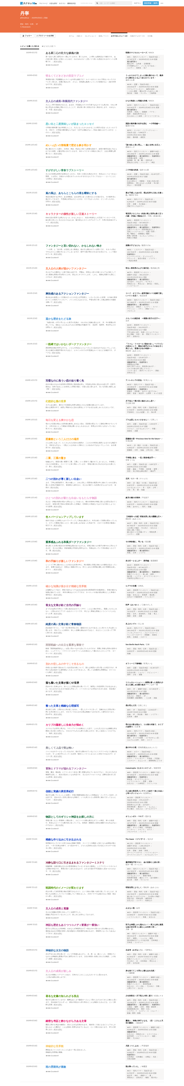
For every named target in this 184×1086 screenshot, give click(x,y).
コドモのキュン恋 (152, 738)
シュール (143, 938)
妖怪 (141, 158)
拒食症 (129, 391)
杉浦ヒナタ (158, 996)
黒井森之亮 (155, 268)
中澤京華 (129, 441)
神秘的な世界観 (55, 1046)
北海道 (135, 637)
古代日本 (136, 963)
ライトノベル (152, 783)
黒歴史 (138, 68)
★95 (129, 668)
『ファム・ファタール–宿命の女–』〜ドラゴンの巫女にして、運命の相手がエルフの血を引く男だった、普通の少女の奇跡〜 (144, 346)
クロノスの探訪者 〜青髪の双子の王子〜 (143, 318)
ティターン (131, 829)
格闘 (128, 616)
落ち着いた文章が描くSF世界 (62, 682)
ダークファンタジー (151, 576)
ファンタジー (149, 597)
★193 (129, 752)
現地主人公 (131, 284)
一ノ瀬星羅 (130, 973)
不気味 (149, 758)
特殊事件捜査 (132, 878)
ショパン (141, 672)
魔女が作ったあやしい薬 (149, 91)
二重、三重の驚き (56, 458)
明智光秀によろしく (134, 887)
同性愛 (137, 391)
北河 (127, 479)
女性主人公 (131, 373)
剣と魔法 (130, 809)
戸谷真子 (145, 498)
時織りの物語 (132, 238)
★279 (129, 272)
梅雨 (147, 1077)
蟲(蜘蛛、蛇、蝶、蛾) (135, 160)
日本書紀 (139, 1057)
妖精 (140, 851)
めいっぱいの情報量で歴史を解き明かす (69, 145)
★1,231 (130, 843)
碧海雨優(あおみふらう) (147, 747)
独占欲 (129, 93)
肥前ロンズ (130, 147)
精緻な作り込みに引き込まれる (63, 839)
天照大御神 (131, 1059)
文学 (128, 963)
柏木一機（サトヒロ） (140, 479)
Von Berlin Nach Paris (135, 644)
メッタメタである (147, 66)
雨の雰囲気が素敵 (56, 1066)
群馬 (128, 637)
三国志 (129, 1007)
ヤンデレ (143, 93)
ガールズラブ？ (151, 809)
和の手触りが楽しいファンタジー (65, 561)
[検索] (97, 3)
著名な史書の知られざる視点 (62, 996)
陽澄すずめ (130, 126)
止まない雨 (130, 908)
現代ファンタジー (139, 57)
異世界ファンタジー (141, 220)
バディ (140, 309)
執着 (136, 93)
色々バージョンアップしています (65, 516)
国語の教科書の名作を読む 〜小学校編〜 (143, 123)
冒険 (150, 781)
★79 (129, 424)
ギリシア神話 (138, 827)
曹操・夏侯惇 (151, 1007)
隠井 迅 (148, 816)
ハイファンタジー (133, 781)
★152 (129, 384)
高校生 (129, 431)
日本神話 (154, 940)
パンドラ (143, 832)
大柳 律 (129, 929)
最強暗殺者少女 (133, 1009)
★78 (129, 407)
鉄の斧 (129, 880)
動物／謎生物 (132, 236)
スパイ (155, 307)
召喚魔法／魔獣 (144, 234)
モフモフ (148, 282)
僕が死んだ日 (131, 705)
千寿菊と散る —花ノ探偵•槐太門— (140, 458)
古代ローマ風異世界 (134, 597)
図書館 (129, 450)
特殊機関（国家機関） (135, 698)
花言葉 (148, 469)
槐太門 (152, 471)
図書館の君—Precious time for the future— (144, 439)
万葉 (149, 614)
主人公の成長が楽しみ (58, 971)
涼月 (127, 321)
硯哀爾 (148, 542)
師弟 (146, 851)
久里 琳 (137, 727)
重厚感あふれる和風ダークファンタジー (69, 542)
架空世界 (130, 1036)
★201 (129, 731)
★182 (129, 199)
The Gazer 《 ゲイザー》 (136, 839)
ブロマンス (131, 311)
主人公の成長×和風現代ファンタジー (67, 101)
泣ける (140, 988)
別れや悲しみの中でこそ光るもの (65, 663)
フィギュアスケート (134, 633)
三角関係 (153, 93)
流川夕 (150, 839)
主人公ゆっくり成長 (134, 116)
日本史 (129, 942)
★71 (129, 464)
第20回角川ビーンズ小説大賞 (138, 940)
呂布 (142, 1007)
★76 (129, 1000)
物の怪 (129, 576)
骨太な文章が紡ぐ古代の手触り (63, 605)
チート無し (140, 986)
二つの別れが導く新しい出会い (63, 479)
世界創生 (148, 827)
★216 (129, 151)
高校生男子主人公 (139, 114)
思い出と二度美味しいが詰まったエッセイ (70, 123)
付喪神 (129, 112)
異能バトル (149, 309)
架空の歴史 (142, 258)
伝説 (138, 334)
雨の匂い (154, 1077)
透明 (128, 393)
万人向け (144, 528)
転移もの (148, 900)
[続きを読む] (81, 59)
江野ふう (154, 420)
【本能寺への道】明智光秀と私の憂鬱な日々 (143, 516)
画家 (128, 469)
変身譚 (144, 595)
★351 (129, 220)
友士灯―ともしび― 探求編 (137, 561)
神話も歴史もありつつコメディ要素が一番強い (72, 925)
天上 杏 (141, 624)
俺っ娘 (145, 574)
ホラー (136, 752)
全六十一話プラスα (149, 391)
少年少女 (149, 450)
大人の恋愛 (140, 412)
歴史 (128, 614)
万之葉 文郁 (130, 403)
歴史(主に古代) (132, 162)
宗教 (157, 986)
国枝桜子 (139, 1023)
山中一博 (154, 685)
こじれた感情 (132, 91)
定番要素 (147, 64)
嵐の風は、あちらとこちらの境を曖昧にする (71, 193)
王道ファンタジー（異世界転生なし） (141, 229)
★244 (129, 130)
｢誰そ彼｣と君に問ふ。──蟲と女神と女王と (143, 145)
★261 (129, 250)
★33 (129, 1027)
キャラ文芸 (158, 393)
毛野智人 (148, 950)
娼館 (128, 738)
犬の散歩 (142, 204)
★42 (129, 649)
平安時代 (130, 412)
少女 (128, 490)
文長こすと (142, 705)
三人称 (148, 698)
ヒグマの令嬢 (131, 586)
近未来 (129, 717)
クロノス (141, 829)
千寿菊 (141, 469)
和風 (128, 507)
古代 (134, 614)
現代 (143, 507)
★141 (129, 445)
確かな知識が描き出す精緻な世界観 (66, 586)
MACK (151, 53)
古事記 (147, 1057)
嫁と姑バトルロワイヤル (136, 896)
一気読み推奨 (132, 261)
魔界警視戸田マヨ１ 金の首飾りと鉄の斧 (143, 862)
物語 (157, 450)
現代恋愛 (138, 185)
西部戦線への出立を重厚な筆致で (65, 644)
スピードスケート (151, 633)
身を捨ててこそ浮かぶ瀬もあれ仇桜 (140, 971)
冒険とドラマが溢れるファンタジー (66, 768)
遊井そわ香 (130, 80)
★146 (129, 84)
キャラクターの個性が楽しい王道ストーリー (71, 214)
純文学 (141, 393)
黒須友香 (143, 296)
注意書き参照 (132, 158)
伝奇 (134, 553)
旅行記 (149, 284)
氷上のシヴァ (131, 624)
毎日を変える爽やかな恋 (60, 420)
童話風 (152, 595)
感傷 (140, 675)
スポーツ (143, 637)
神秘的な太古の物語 (57, 950)
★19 (129, 912)
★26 (129, 954)
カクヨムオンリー (143, 429)
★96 (129, 772)
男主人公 (141, 284)
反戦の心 (136, 336)
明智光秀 (153, 532)
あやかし (136, 507)
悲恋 (128, 471)
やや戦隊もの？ (133, 66)
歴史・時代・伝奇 (139, 407)
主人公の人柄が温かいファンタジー (66, 268)
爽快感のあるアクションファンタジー (67, 293)
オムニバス (142, 761)
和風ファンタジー (133, 574)
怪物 (134, 851)
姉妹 (155, 698)
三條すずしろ (147, 605)
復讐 (155, 469)
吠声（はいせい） (133, 605)
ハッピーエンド (133, 286)
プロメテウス (132, 832)
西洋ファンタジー (146, 371)
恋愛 (135, 84)
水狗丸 (140, 586)
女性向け (139, 1077)
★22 (129, 609)
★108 (129, 502)
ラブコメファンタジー (135, 89)
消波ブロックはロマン (135, 206)
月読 (154, 1057)
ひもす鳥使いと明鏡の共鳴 (136, 101)
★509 (129, 300)
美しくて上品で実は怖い (60, 747)
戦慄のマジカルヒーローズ (136, 53)
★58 (129, 483)
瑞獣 (153, 1036)
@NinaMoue (24, 18)
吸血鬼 (129, 779)
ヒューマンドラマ (133, 256)
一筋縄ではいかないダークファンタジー (69, 344)
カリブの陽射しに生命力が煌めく (65, 724)
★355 (129, 892)
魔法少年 (130, 64)
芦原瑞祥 (145, 1046)
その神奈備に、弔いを (134, 542)
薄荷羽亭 (157, 768)
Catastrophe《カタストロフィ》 (139, 768)
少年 (154, 488)
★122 (129, 565)
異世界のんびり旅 (133, 805)
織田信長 (148, 898)
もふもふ (152, 807)
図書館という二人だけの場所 (62, 439)
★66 (129, 546)
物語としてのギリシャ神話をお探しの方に (70, 816)
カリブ (149, 740)
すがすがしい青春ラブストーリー (65, 170)
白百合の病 (131, 672)
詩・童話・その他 (140, 445)
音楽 (134, 393)
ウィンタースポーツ (134, 635)
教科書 (135, 137)
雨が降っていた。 (133, 1066)
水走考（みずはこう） (134, 950)
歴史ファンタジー (152, 334)
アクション (131, 309)
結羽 (138, 908)
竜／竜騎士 (131, 234)
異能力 (138, 307)
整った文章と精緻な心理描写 (62, 705)
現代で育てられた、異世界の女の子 (140, 366)
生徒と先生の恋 (153, 181)
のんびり (139, 282)
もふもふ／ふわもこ (147, 236)
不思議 (156, 758)
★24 (129, 977)
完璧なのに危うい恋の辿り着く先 (65, 380)
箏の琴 (153, 412)
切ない (129, 185)
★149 (129, 628)
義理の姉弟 (150, 89)
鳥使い (137, 112)
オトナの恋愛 (138, 738)
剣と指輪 (130, 334)
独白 (146, 714)
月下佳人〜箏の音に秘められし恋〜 (140, 401)
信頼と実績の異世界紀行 (60, 791)
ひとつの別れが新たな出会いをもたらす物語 (71, 498)
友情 (134, 616)
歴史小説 (130, 898)
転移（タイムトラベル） (150, 332)
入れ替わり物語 (133, 528)
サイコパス (144, 880)
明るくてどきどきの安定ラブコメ (65, 75)
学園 (153, 429)
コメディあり (132, 371)
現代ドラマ (138, 199)
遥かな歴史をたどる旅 (58, 318)
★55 (129, 590)
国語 (128, 137)
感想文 (142, 137)
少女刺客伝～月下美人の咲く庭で (139, 996)
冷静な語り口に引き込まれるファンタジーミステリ (75, 862)
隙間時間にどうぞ (155, 761)
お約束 (138, 64)
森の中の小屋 (131, 747)
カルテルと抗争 (133, 740)
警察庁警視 (147, 876)
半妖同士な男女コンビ (135, 578)
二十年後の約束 (132, 170)
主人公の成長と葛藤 (57, 908)
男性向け (130, 1077)
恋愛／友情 (150, 231)
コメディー (139, 942)
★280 (129, 355)
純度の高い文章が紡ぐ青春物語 (63, 624)
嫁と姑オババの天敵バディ (137, 532)
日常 (128, 204)
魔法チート (142, 807)
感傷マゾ (143, 1075)
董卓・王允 (145, 1009)
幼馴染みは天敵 (133, 364)
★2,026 (130, 798)
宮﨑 (148, 644)
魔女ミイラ (144, 878)
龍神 (128, 114)
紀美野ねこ (147, 793)
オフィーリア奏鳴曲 (134, 663)
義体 (136, 717)
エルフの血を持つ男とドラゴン (138, 368)
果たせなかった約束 (143, 183)
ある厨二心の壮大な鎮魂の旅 (62, 53)
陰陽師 (144, 112)
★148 (129, 174)
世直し (156, 284)
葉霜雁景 (154, 561)
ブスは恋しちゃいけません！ (137, 420)
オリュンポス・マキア (134, 816)
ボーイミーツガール (152, 116)
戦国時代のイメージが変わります (65, 887)
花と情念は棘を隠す (140, 471)
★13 (129, 1071)
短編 (142, 450)
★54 (129, 869)
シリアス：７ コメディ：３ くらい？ (142, 1011)
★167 (129, 523)
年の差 (156, 183)
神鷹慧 (144, 1066)
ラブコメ (130, 429)
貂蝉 (136, 1007)
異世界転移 (131, 807)
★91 (129, 57)
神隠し (135, 938)
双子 (128, 336)
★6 (128, 934)
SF (134, 689)
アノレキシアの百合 (134, 380)
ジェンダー (145, 162)
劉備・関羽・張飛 (133, 1013)
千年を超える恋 (133, 332)
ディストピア (148, 256)
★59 (129, 689)
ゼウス (149, 829)
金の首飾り (154, 878)
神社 (136, 1075)
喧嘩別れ (130, 183)
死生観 (139, 714)
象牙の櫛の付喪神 (133, 498)
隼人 (155, 614)
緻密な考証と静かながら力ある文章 (66, 1021)
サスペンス (131, 258)
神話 (153, 162)
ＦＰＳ (152, 112)
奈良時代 (142, 614)
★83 (129, 1050)
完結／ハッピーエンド (135, 231)
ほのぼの (130, 282)
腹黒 (151, 938)
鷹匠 (128, 1038)
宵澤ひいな (147, 380)
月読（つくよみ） (133, 1046)
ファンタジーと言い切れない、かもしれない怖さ (74, 245)
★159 (129, 325)
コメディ (130, 68)
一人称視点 (140, 783)
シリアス (152, 258)
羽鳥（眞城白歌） (155, 216)
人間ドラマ (131, 988)
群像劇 (147, 635)
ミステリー (138, 250)
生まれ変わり (132, 181)
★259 (129, 105)
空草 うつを (130, 460)
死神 (136, 880)
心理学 (148, 393)
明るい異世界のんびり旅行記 (137, 268)
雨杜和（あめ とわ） (134, 351)
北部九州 (149, 160)
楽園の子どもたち (133, 245)
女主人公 (153, 528)
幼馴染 (142, 181)
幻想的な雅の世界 (56, 401)
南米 (143, 740)
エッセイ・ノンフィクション (145, 130)
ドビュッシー (152, 672)
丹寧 (24, 13)
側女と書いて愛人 (133, 530)
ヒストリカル (152, 1034)
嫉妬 (134, 469)
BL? (145, 68)
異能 (157, 371)
